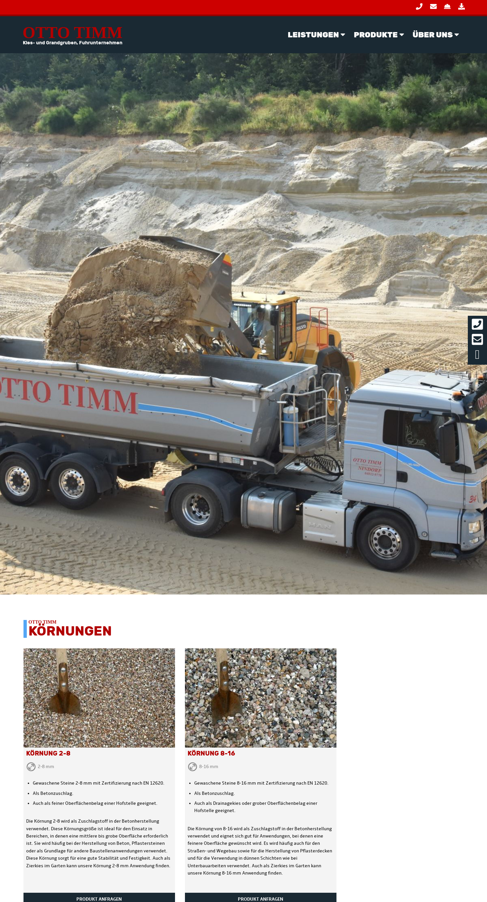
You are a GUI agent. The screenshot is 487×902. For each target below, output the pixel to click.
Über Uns (433, 34)
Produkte (376, 34)
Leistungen (313, 34)
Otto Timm (72, 34)
